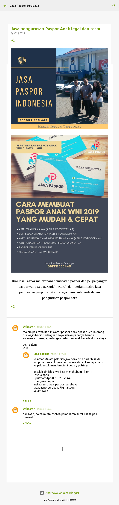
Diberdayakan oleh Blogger (59, 492)
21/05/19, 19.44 (44, 327)
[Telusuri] (114, 5)
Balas (27, 401)
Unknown (29, 326)
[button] (13, 40)
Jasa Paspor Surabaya (24, 5)
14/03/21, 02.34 (44, 409)
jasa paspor (41, 353)
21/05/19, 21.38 (58, 354)
